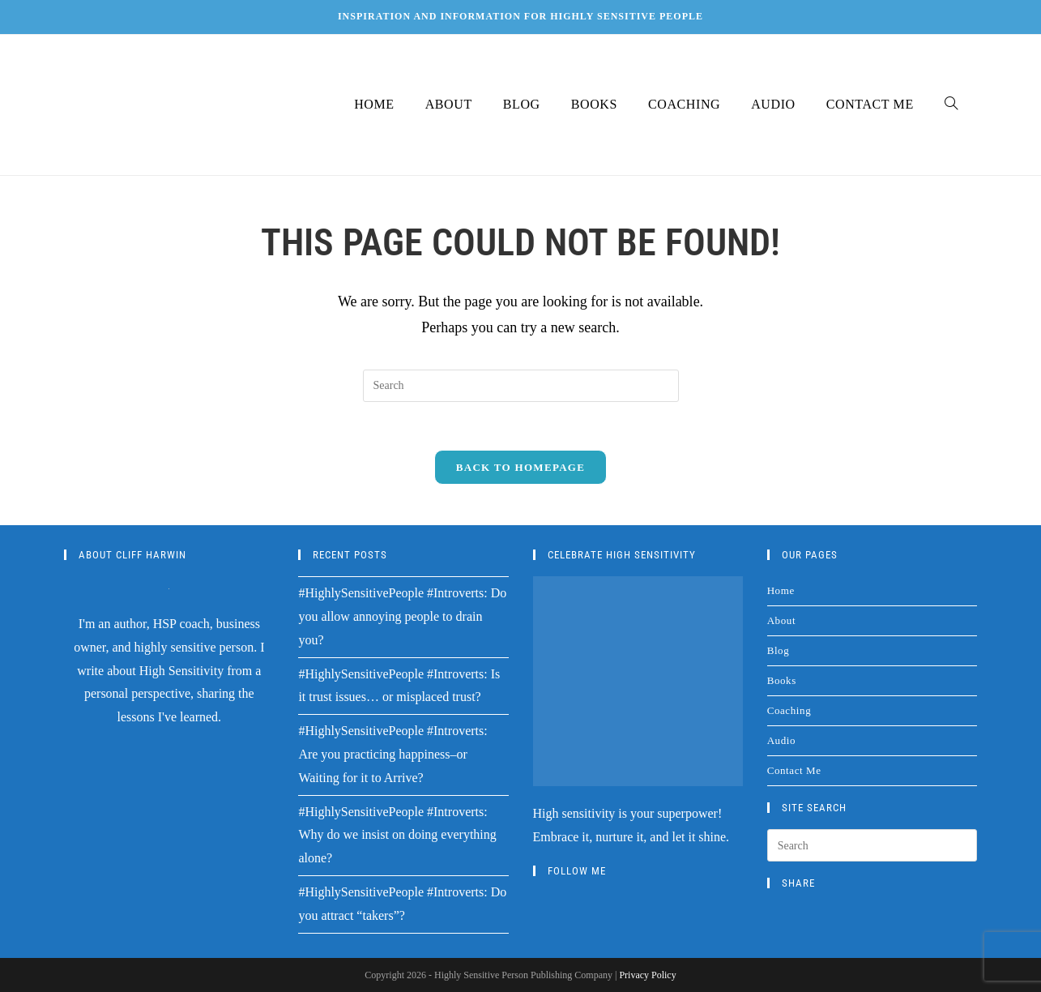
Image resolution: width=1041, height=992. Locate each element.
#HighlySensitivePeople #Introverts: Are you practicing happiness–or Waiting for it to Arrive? (392, 755)
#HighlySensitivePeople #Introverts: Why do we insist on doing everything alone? (397, 835)
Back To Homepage (520, 468)
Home (781, 591)
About (781, 621)
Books (781, 681)
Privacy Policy (647, 975)
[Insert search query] (521, 386)
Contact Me (794, 771)
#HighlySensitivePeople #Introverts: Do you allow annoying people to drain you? (402, 617)
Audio (781, 741)
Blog (778, 651)
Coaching (789, 711)
